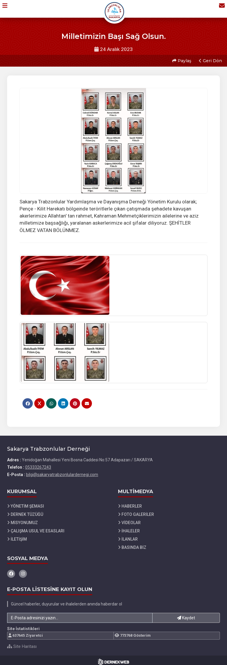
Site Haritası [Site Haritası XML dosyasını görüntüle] (22, 643)
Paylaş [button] (180, 59)
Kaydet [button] (186, 615)
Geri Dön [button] (209, 59)
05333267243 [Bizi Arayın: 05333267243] (38, 464)
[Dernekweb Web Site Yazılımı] (113, 659)
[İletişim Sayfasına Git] (218, 8)
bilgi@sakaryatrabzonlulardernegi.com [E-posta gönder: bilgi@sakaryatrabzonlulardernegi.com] (62, 471)
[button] (8, 8)
